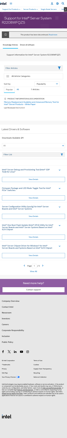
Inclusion (6, 336)
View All (33, 271)
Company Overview (10, 301)
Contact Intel (7, 307)
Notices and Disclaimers (25, 390)
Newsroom (6, 312)
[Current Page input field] (34, 266)
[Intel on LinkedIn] (15, 352)
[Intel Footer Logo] (7, 416)
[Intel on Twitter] (9, 352)
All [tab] (18, 89)
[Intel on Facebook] (3, 352)
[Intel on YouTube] (21, 352)
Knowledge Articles (10, 45)
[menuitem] (30, 9)
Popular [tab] (9, 89)
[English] (57, 3)
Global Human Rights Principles (12, 393)
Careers (5, 324)
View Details (33, 179)
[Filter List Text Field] (30, 68)
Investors (6, 318)
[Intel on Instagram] (27, 352)
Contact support (33, 289)
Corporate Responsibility (13, 330)
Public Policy (7, 342)
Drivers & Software (27, 45)
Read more (53, 35)
